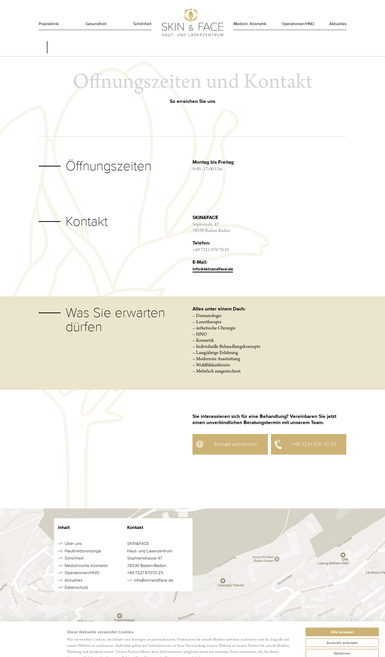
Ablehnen (342, 621)
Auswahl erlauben (342, 610)
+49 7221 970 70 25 (314, 444)
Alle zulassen (342, 599)
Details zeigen (273, 647)
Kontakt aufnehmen (235, 444)
